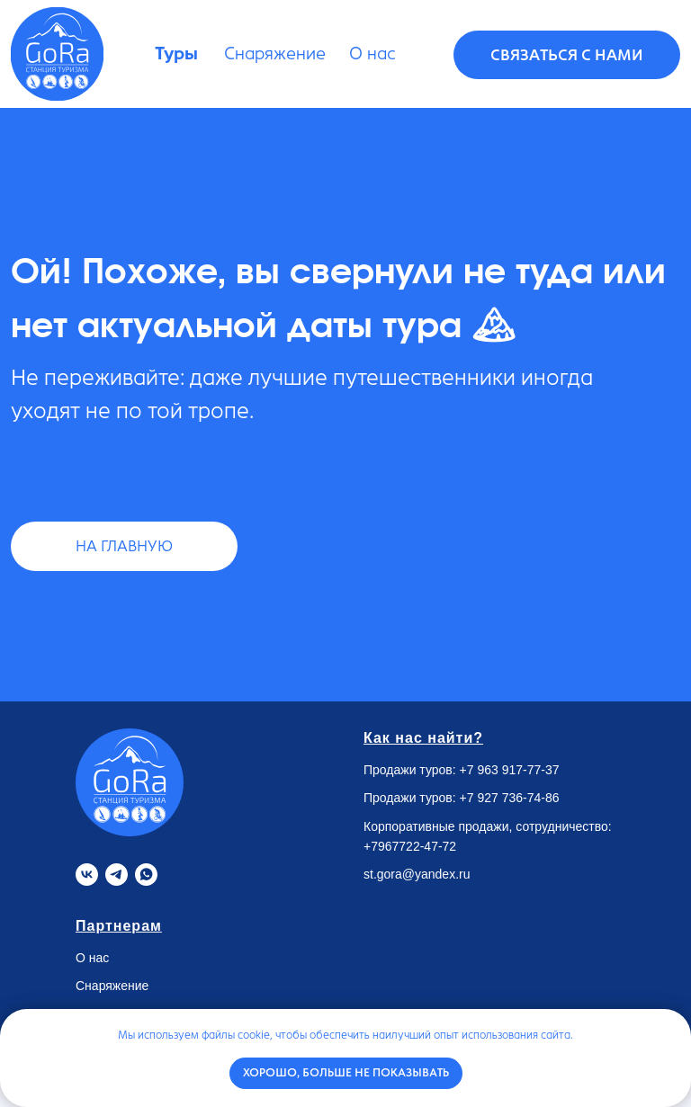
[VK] (87, 874)
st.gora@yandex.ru (417, 874)
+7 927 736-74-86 (510, 797)
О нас (92, 958)
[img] (57, 53)
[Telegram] (116, 874)
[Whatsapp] (146, 874)
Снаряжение (112, 985)
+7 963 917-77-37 (510, 770)
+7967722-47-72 (409, 846)
